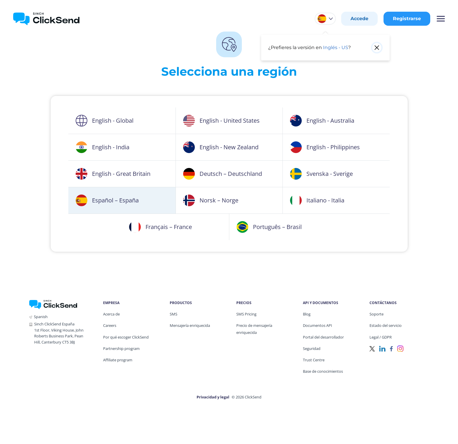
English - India (102, 147)
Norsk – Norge (210, 200)
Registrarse (407, 18)
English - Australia (322, 120)
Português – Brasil (269, 227)
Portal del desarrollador (323, 337)
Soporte (376, 314)
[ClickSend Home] (53, 304)
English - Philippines (325, 147)
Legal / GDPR (380, 337)
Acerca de (111, 314)
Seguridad (311, 348)
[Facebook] (391, 348)
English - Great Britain (113, 174)
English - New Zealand (221, 147)
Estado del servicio (385, 325)
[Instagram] (400, 348)
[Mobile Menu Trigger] (440, 18)
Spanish (41, 316)
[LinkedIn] (382, 348)
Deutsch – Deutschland (222, 174)
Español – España (107, 200)
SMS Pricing (246, 314)
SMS (173, 314)
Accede (359, 18)
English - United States (221, 120)
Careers (109, 325)
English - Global (104, 120)
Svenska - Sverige (321, 174)
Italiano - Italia (317, 200)
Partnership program (121, 348)
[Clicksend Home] (46, 19)
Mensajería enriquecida (190, 325)
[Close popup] (377, 47)
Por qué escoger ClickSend (126, 337)
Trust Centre (314, 360)
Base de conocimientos (323, 371)
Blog (306, 314)
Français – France (160, 227)
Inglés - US (335, 47)
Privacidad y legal (213, 397)
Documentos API (317, 325)
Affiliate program (117, 360)
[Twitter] (372, 348)
